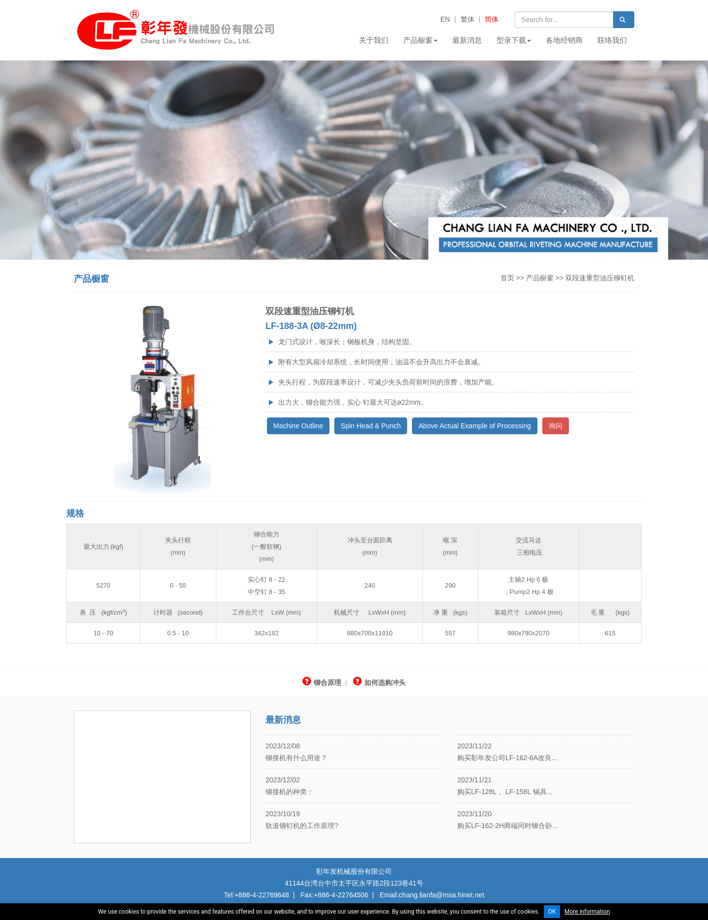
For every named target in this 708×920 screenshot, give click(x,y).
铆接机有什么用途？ (296, 758)
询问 (555, 426)
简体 (492, 19)
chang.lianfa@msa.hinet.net (441, 895)
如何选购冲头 (379, 682)
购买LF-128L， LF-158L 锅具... (504, 792)
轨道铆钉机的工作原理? (302, 826)
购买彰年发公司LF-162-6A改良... (507, 758)
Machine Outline (298, 426)
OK (552, 911)
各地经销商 (564, 40)
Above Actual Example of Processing (474, 426)
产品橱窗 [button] (420, 40)
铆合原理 (321, 682)
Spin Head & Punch (371, 426)
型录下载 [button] (514, 40)
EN (445, 19)
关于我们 (373, 40)
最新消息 (467, 40)
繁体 (467, 19)
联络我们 (612, 40)
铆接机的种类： (290, 792)
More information (587, 911)
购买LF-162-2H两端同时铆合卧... (507, 826)
